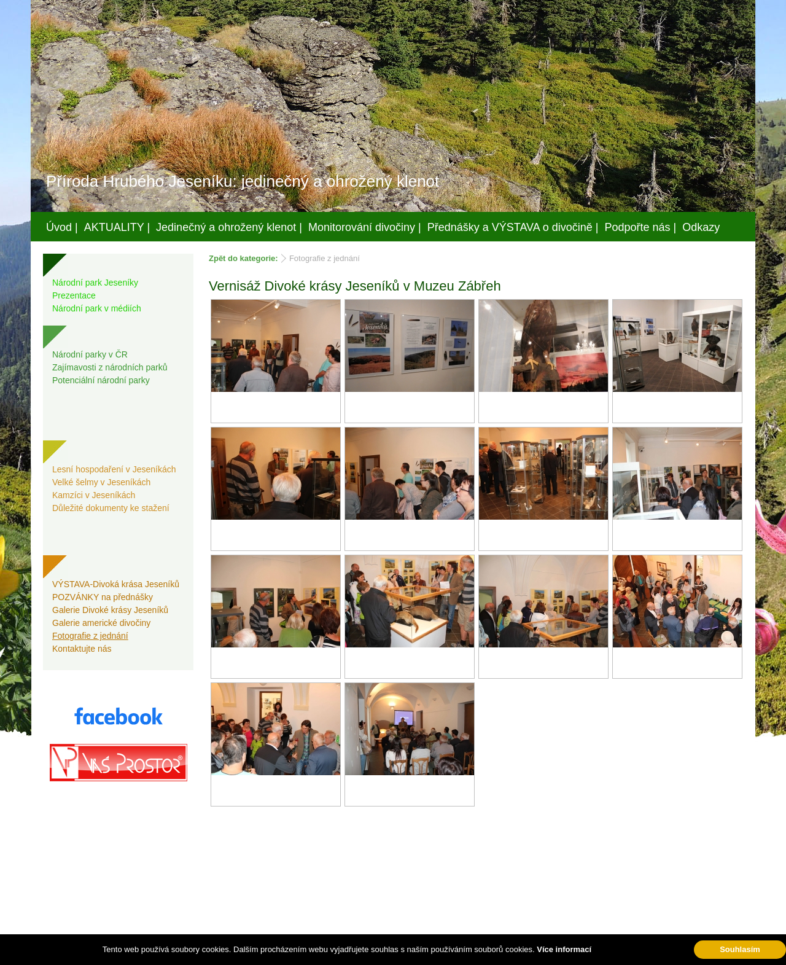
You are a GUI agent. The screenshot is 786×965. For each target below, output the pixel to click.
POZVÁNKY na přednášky (102, 597)
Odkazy (701, 227)
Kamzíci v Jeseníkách (93, 495)
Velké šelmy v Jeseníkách (101, 482)
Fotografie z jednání (90, 636)
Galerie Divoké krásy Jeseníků (110, 610)
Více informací (564, 949)
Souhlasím (740, 949)
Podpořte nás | (641, 227)
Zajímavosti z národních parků (110, 367)
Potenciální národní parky (101, 380)
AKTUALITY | (117, 227)
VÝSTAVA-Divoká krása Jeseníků (115, 584)
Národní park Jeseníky (95, 282)
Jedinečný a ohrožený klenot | (229, 227)
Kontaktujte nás (82, 649)
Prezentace (74, 295)
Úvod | (62, 227)
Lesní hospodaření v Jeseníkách (114, 469)
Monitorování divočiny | (364, 227)
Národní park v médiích (96, 308)
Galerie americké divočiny (101, 623)
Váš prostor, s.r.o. (381, 953)
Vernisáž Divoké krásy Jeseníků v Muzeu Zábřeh (355, 286)
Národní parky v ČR (90, 354)
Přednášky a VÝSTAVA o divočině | (513, 227)
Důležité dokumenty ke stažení (110, 508)
